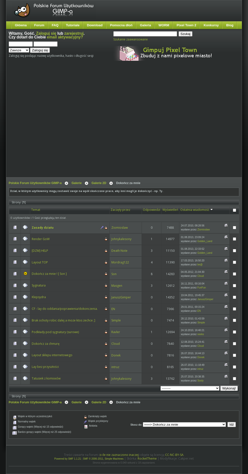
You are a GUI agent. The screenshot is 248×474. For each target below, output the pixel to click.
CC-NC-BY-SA (174, 455)
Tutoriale (73, 25)
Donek (116, 355)
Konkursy (211, 25)
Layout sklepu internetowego (52, 355)
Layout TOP (40, 262)
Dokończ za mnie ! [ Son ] (49, 274)
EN (113, 309)
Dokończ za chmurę (46, 344)
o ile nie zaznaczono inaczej (119, 455)
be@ (200, 264)
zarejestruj (74, 33)
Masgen (116, 286)
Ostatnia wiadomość (196, 210)
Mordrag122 (120, 262)
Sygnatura (39, 285)
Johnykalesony (121, 239)
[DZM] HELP (40, 251)
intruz (115, 367)
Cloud (200, 276)
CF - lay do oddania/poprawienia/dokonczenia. (65, 309)
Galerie (76, 183)
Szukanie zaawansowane (130, 39)
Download (94, 25)
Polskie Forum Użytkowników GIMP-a (35, 183)
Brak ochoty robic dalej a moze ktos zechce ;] (63, 320)
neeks (200, 334)
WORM (163, 25)
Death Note (119, 251)
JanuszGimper (121, 297)
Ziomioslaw (119, 227)
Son (114, 274)
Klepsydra (39, 297)
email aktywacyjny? (65, 37)
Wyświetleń (170, 210)
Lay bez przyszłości (45, 367)
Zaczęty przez (120, 210)
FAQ (55, 25)
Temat (35, 210)
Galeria (145, 25)
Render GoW (41, 239)
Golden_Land (204, 241)
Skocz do (135, 424)
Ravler (115, 332)
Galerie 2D (99, 183)
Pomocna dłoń (121, 25)
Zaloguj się (46, 33)
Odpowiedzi (151, 210)
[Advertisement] (51, 123)
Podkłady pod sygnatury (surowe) (55, 332)
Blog (229, 25)
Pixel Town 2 (186, 25)
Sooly (200, 380)
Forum (39, 25)
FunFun (201, 287)
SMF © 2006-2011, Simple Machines (103, 458)
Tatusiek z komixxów (46, 378)
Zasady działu (43, 227)
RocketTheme (147, 458)
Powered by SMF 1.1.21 (67, 458)
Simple (116, 320)
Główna (21, 25)
